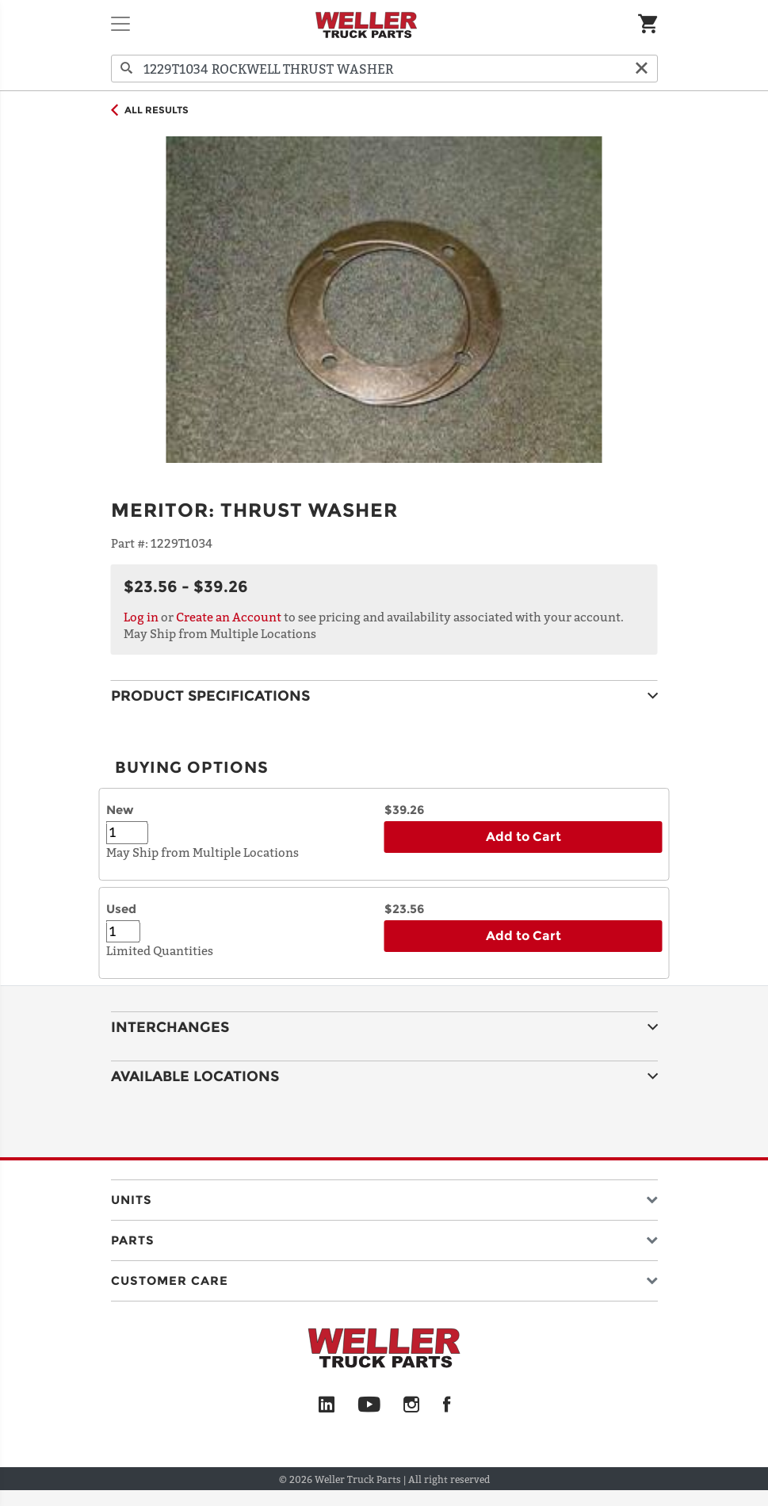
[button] (384, 1196)
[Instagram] (411, 1405)
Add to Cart (523, 836)
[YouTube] (368, 1405)
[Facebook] (446, 1405)
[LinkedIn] (326, 1405)
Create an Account (228, 617)
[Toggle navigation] (120, 24)
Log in (141, 617)
